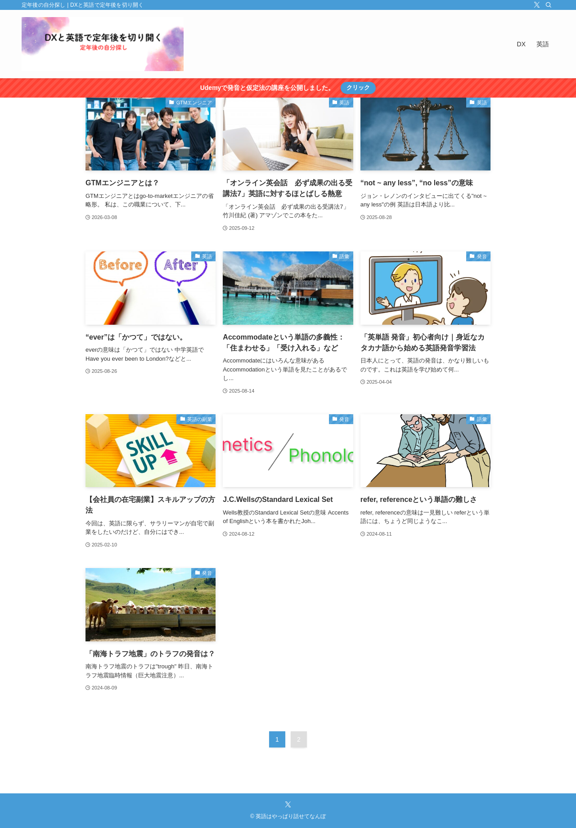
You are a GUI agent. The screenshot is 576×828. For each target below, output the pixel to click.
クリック (358, 87)
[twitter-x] (537, 5)
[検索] (548, 5)
